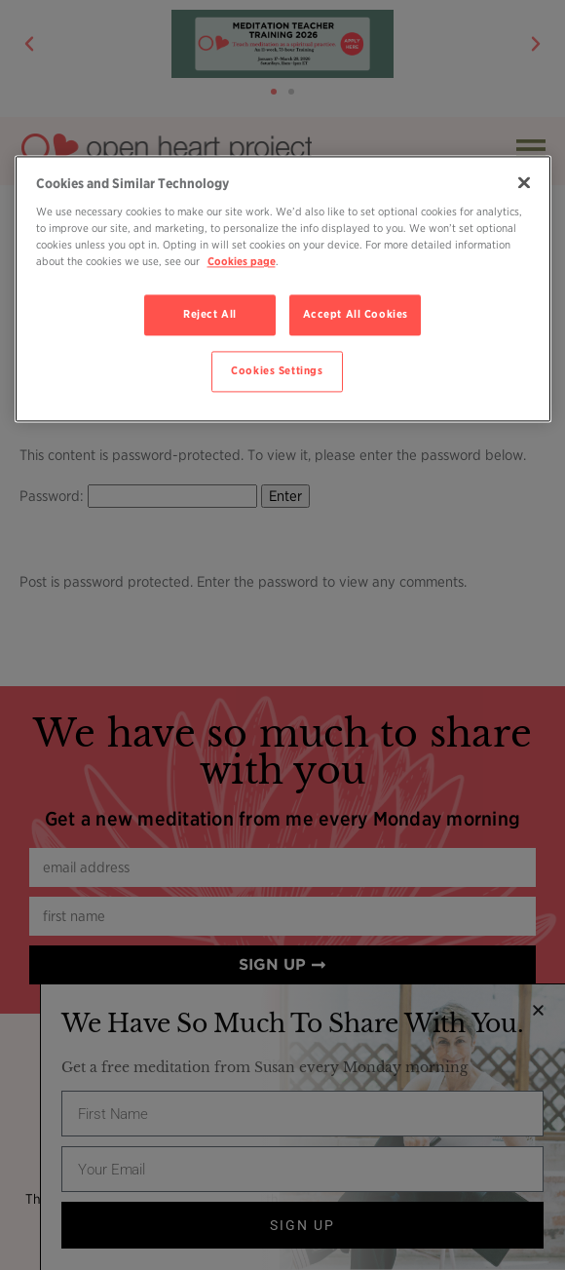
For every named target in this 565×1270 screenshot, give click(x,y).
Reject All (210, 315)
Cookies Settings (276, 371)
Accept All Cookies (355, 315)
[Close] (524, 183)
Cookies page (241, 262)
